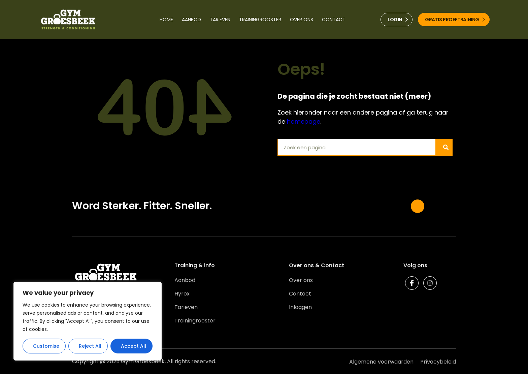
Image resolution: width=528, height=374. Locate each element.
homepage (303, 121)
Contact (333, 19)
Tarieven (220, 19)
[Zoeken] (443, 147)
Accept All (133, 346)
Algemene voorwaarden (381, 362)
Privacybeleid (438, 362)
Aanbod (191, 19)
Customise (46, 346)
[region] (87, 321)
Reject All (90, 346)
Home (166, 19)
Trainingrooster (260, 19)
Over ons (301, 19)
